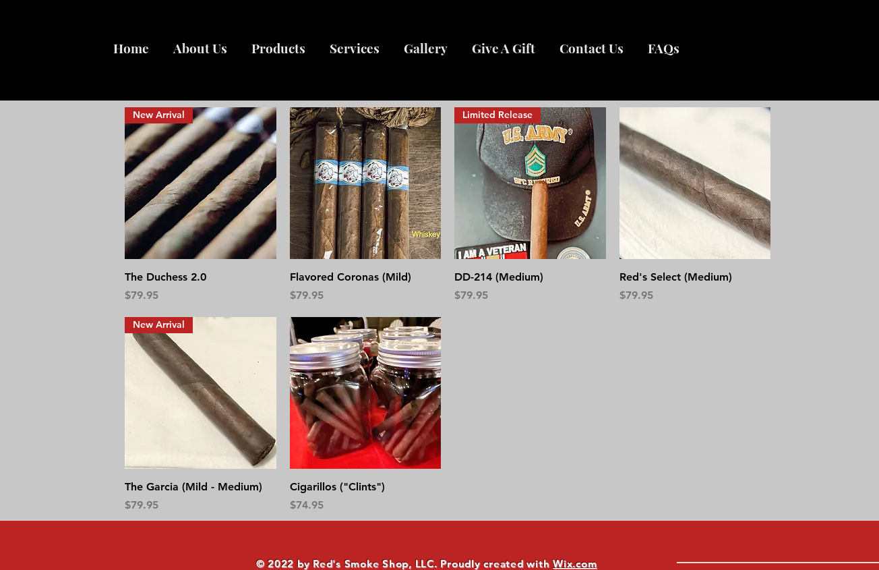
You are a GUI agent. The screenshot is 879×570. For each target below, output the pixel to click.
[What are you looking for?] (763, 544)
